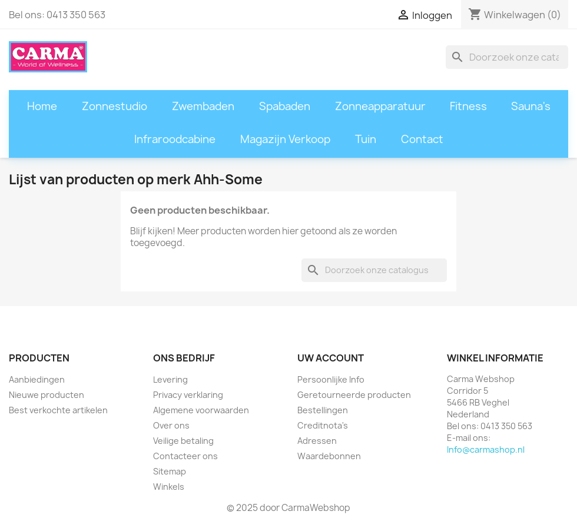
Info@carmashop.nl (486, 449)
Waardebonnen (329, 456)
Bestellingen (322, 410)
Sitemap (169, 471)
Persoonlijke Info (330, 379)
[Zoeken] (507, 57)
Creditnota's (322, 425)
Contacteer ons (185, 456)
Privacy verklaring (188, 394)
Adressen (317, 440)
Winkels (168, 486)
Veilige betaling (183, 440)
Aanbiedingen (37, 379)
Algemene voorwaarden (201, 410)
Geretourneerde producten (354, 394)
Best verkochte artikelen (58, 410)
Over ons (171, 425)
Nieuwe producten (46, 394)
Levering (170, 379)
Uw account (330, 357)
